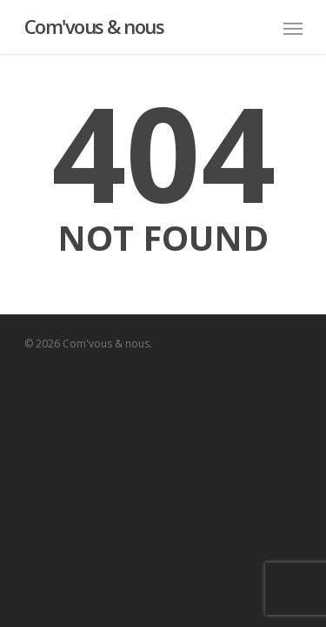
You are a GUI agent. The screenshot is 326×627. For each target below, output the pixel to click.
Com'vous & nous (94, 26)
